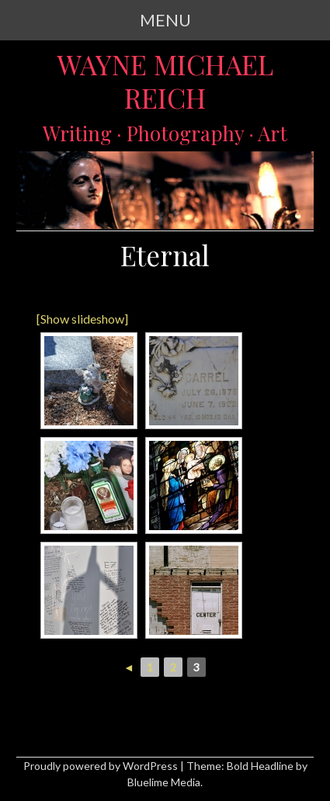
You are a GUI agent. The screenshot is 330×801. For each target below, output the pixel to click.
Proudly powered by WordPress (100, 765)
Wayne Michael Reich (165, 81)
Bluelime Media (163, 782)
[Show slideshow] (82, 318)
